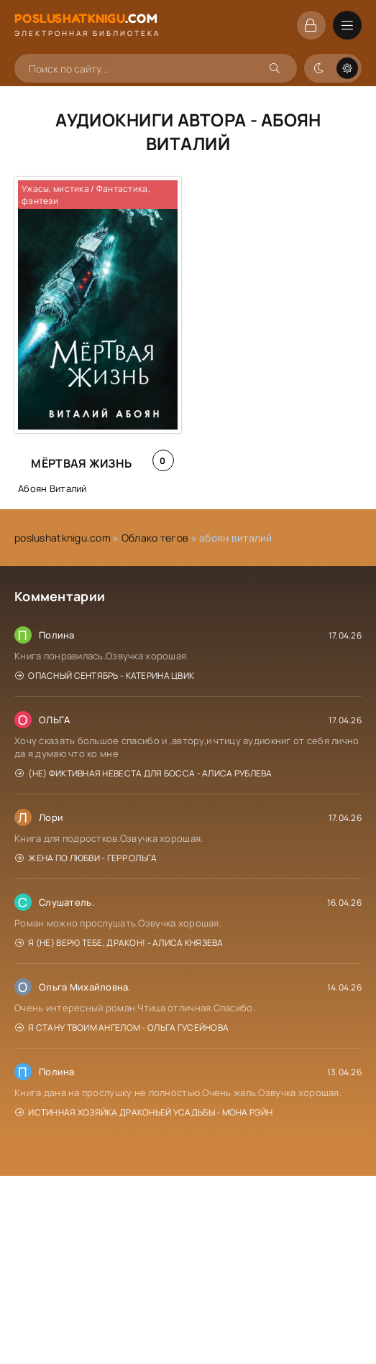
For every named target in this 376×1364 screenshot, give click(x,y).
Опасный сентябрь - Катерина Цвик (104, 675)
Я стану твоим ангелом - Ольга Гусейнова (122, 1027)
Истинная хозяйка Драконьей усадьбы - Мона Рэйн (143, 1112)
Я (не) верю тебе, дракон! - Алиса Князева (119, 943)
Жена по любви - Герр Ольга (86, 858)
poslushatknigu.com (62, 537)
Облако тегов (154, 537)
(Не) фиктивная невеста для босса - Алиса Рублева (143, 773)
